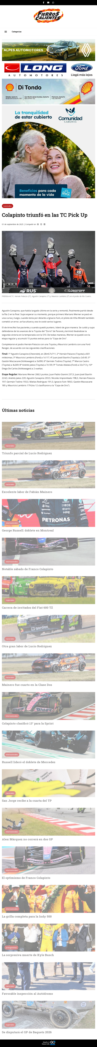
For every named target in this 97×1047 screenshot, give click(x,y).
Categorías (16, 31)
